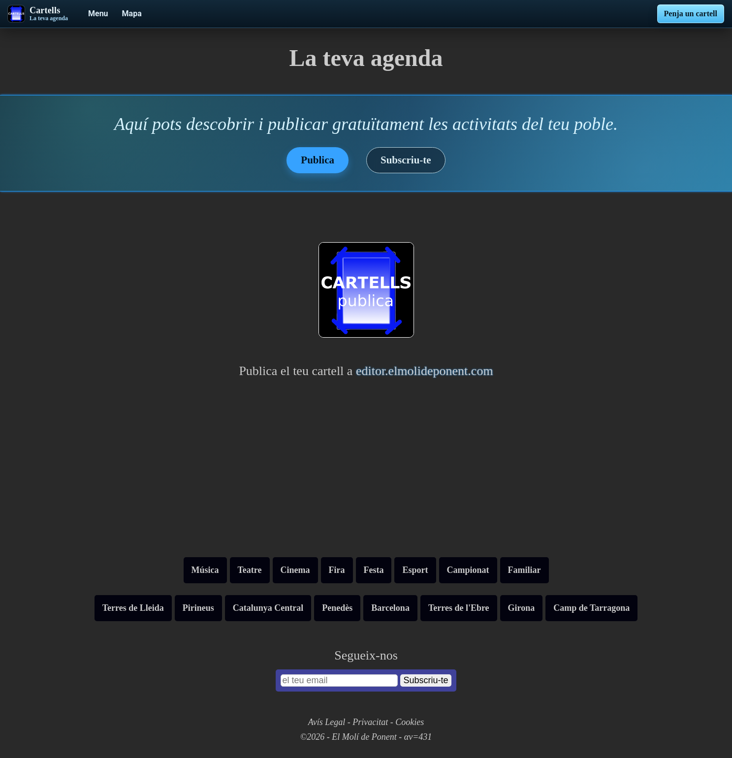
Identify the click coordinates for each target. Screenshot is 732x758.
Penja (690, 13)
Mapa (132, 13)
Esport (415, 570)
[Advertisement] (366, 471)
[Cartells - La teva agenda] (38, 13)
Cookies (409, 722)
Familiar (524, 570)
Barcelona (390, 608)
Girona (521, 608)
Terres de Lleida (133, 608)
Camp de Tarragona (591, 608)
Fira (337, 570)
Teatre (250, 570)
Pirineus (198, 608)
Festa (374, 570)
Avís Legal (327, 722)
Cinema (295, 570)
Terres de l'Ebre (458, 608)
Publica (317, 160)
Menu (98, 13)
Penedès (337, 608)
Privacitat (370, 722)
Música (205, 570)
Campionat (468, 570)
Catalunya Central (268, 608)
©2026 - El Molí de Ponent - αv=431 (366, 737)
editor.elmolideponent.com (424, 371)
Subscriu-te (406, 160)
